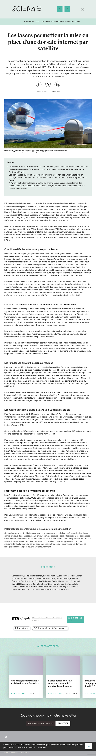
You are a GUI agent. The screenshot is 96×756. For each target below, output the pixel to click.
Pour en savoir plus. (38, 747)
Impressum (25, 753)
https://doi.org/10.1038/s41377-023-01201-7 (52, 590)
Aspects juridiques (11, 753)
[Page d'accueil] (30, 9)
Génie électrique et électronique (50, 628)
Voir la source (75, 617)
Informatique (21, 628)
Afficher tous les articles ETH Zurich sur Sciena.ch (47, 619)
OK (89, 746)
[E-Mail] (41, 723)
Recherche (29, 21)
